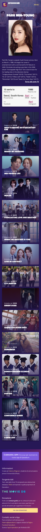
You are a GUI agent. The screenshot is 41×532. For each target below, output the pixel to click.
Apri (27, 95)
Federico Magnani (14, 471)
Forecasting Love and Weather (20, 217)
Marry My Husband (14, 151)
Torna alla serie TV (32, 81)
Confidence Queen (13, 415)
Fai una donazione (20, 510)
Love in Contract (13, 261)
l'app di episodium (12, 527)
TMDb (10, 484)
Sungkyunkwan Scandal (17, 371)
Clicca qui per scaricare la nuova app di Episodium (20, 456)
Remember (9, 349)
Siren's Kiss (10, 305)
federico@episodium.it (9, 522)
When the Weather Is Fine (17, 239)
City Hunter (10, 283)
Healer (7, 195)
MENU (36, 4)
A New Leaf (9, 437)
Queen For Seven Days (15, 327)
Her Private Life (12, 173)
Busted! (8, 393)
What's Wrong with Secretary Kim (20, 128)
